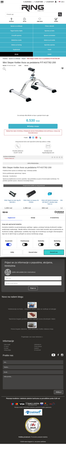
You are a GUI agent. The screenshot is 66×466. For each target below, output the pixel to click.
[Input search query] (14, 14)
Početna (5, 58)
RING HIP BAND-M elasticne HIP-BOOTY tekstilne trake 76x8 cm (50, 202)
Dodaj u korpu (33, 126)
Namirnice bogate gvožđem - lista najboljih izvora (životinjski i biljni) (32, 319)
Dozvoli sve (54, 252)
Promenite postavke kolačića (39, 437)
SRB (63, 2)
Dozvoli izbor (33, 252)
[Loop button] (60, 14)
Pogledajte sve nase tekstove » (32, 337)
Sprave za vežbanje (16, 26)
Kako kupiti (7, 344)
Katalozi (36, 348)
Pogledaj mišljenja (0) (9, 158)
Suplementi (16, 49)
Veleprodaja (7, 350)
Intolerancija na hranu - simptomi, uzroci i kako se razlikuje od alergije (32, 309)
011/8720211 (27, 1)
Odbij (12, 252)
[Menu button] (2, 2)
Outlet (49, 54)
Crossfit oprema (16, 35)
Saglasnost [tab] (11, 217)
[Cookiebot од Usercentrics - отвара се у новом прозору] (56, 212)
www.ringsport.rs (29, 441)
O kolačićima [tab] (54, 217)
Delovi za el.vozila (49, 40)
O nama (6, 346)
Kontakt (6, 348)
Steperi (24, 58)
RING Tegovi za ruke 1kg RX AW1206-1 (12, 201)
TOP (64, 458)
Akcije (16, 54)
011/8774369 (39, 1)
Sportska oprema (49, 45)
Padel (49, 49)
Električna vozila (16, 40)
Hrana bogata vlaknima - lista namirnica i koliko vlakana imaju (32, 329)
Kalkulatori (37, 344)
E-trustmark (37, 350)
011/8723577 (50, 1)
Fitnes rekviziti (49, 26)
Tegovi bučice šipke (16, 30)
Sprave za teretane (49, 35)
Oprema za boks (49, 30)
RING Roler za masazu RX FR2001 (31, 201)
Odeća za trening (16, 45)
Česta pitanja (38, 346)
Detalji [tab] (33, 217)
